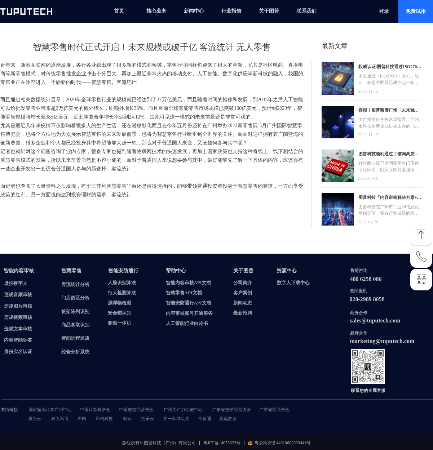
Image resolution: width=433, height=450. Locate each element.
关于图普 (269, 11)
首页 (119, 11)
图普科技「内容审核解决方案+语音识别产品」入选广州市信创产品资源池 (389, 198)
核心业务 (156, 11)
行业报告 (231, 11)
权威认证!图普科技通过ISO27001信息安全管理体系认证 (389, 67)
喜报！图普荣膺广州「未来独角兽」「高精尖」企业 (388, 111)
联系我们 (306, 11)
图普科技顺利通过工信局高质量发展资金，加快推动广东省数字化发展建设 (388, 154)
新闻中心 (194, 11)
